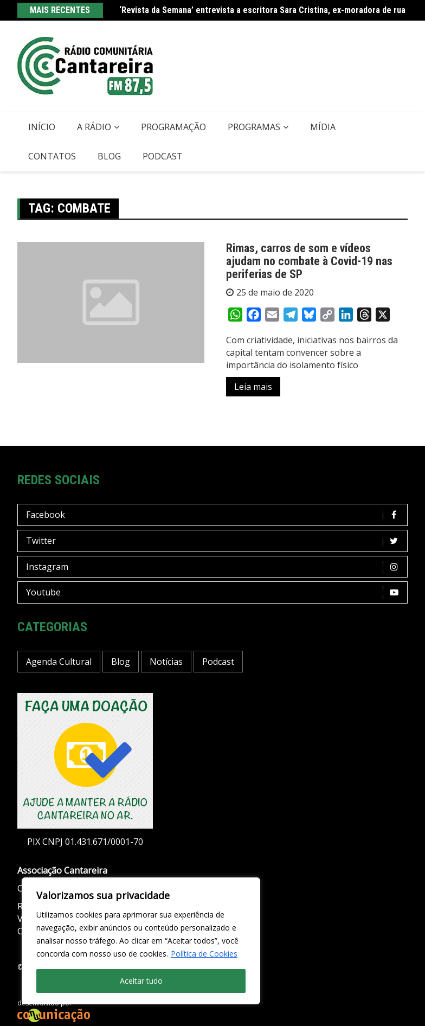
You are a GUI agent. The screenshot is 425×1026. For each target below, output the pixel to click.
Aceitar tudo (141, 981)
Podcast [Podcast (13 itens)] (218, 662)
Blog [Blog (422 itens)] (120, 662)
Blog (109, 156)
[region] (141, 940)
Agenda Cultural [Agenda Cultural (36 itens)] (59, 662)
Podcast (163, 156)
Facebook (215, 515)
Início (41, 127)
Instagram (215, 567)
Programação (173, 127)
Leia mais (253, 387)
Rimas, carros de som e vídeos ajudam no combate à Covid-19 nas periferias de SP (309, 261)
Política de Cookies (204, 953)
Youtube (215, 592)
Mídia (323, 127)
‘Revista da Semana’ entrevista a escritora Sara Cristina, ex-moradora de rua (262, 10)
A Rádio (94, 127)
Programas (254, 127)
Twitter (215, 541)
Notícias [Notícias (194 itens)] (166, 662)
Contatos (52, 156)
